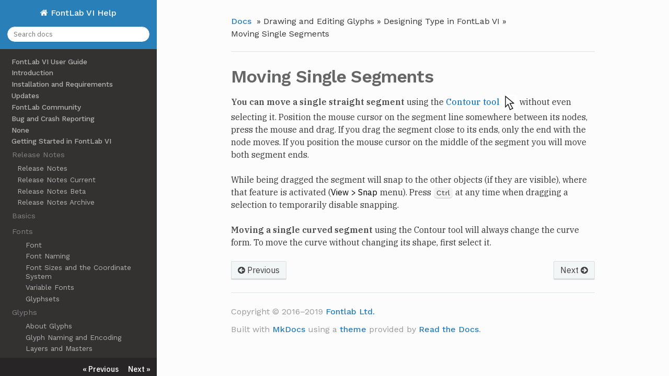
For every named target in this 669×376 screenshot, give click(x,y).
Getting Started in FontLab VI (61, 141)
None (20, 130)
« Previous (101, 369)
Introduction (32, 72)
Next (574, 270)
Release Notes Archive (56, 202)
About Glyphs (49, 326)
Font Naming (48, 256)
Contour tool (473, 102)
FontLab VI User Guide (49, 61)
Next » (139, 369)
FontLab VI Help (82, 13)
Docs (241, 21)
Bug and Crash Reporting (53, 118)
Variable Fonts (50, 287)
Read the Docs (449, 329)
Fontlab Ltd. (350, 311)
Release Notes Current (56, 179)
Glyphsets (43, 299)
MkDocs (288, 329)
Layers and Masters (59, 348)
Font (34, 245)
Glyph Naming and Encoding (73, 337)
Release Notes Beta (51, 191)
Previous (259, 270)
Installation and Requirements (62, 84)
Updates (25, 95)
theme (353, 329)
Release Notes (42, 168)
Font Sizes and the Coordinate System (78, 271)
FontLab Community (46, 107)
